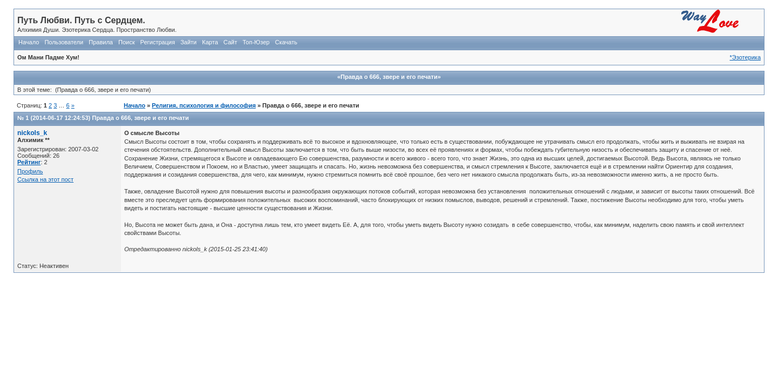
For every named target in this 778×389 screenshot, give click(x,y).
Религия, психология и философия (204, 105)
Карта (210, 42)
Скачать (286, 42)
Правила (101, 42)
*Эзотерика (745, 57)
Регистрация (157, 42)
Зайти (188, 42)
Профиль (30, 171)
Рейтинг (29, 162)
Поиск (126, 42)
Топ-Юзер (256, 42)
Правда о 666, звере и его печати (140, 118)
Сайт (230, 42)
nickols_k (32, 133)
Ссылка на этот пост (45, 179)
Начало (28, 42)
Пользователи (63, 42)
